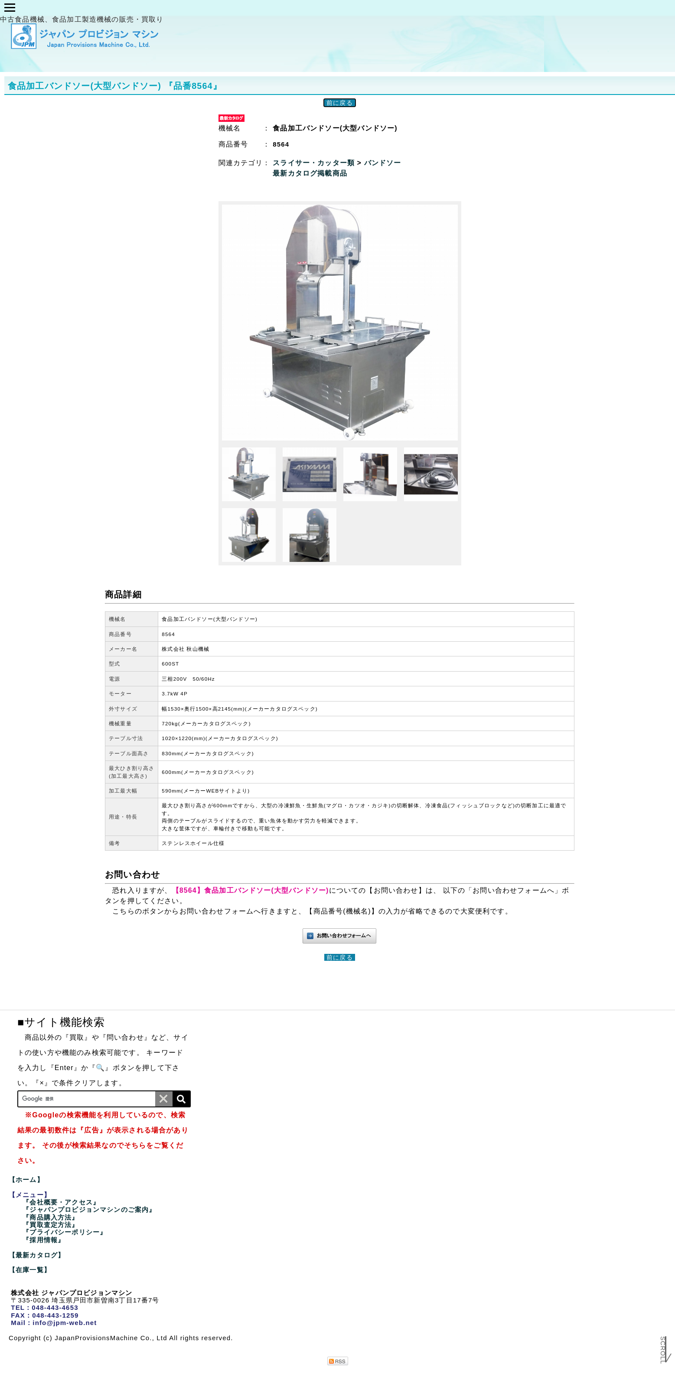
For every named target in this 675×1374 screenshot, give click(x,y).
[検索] (181, 1098)
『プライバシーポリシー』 (65, 1232)
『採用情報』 (44, 1239)
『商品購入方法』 (50, 1217)
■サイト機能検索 (61, 1022)
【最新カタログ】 (37, 1255)
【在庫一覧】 (30, 1269)
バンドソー (382, 162)
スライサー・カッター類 (315, 162)
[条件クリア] (164, 1098)
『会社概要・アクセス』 (61, 1202)
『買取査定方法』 (50, 1224)
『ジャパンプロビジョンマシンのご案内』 (89, 1209)
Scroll (662, 1353)
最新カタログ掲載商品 (310, 173)
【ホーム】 (26, 1179)
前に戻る (339, 102)
